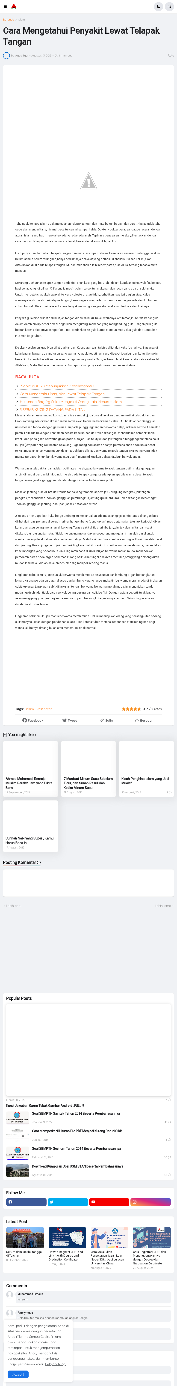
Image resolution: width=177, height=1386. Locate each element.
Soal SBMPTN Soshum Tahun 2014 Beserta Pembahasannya (76, 1148)
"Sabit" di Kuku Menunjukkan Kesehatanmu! (57, 386)
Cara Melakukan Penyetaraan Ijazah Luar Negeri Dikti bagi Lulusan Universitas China (107, 1257)
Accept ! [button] (18, 1374)
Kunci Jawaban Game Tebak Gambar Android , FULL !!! (45, 1106)
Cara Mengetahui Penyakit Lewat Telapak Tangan (62, 393)
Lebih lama (163, 906)
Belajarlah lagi (55, 1364)
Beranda (8, 19)
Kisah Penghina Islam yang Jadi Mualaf (145, 781)
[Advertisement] (37, 950)
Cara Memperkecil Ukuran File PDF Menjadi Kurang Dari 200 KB (77, 1131)
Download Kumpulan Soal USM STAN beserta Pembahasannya (77, 1166)
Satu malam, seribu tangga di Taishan (24, 1254)
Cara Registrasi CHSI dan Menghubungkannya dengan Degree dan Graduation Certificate (149, 1257)
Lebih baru (13, 906)
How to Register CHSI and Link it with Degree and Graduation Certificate (66, 1255)
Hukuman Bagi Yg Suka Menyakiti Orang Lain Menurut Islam (71, 401)
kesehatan (44, 709)
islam (21, 19)
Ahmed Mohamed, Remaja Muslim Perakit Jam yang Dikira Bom (29, 783)
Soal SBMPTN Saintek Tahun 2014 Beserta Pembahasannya (76, 1113)
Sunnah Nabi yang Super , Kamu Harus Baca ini (29, 840)
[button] (6, 6)
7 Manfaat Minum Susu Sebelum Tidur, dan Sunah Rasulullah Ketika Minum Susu (88, 783)
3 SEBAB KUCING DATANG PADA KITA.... (53, 409)
